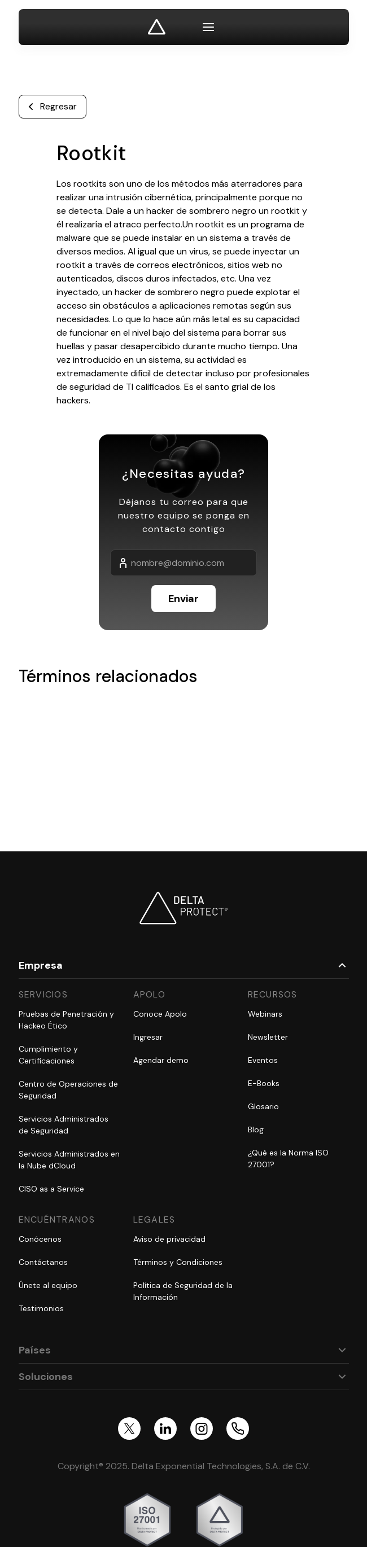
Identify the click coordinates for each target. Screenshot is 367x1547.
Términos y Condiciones (177, 1262)
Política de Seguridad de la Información (183, 1291)
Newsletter (268, 1037)
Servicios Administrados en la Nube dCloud (69, 1160)
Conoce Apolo (160, 1014)
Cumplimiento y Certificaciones (48, 1055)
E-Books (263, 1083)
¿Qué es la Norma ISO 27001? (288, 1159)
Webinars (265, 1014)
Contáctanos (43, 1262)
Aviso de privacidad (169, 1239)
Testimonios (41, 1308)
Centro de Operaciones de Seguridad (68, 1090)
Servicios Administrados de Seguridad (63, 1125)
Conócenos (40, 1239)
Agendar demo (161, 1060)
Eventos (263, 1060)
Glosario (263, 1106)
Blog (256, 1129)
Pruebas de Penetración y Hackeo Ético (66, 1020)
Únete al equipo (48, 1285)
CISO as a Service (51, 1189)
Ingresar (148, 1037)
